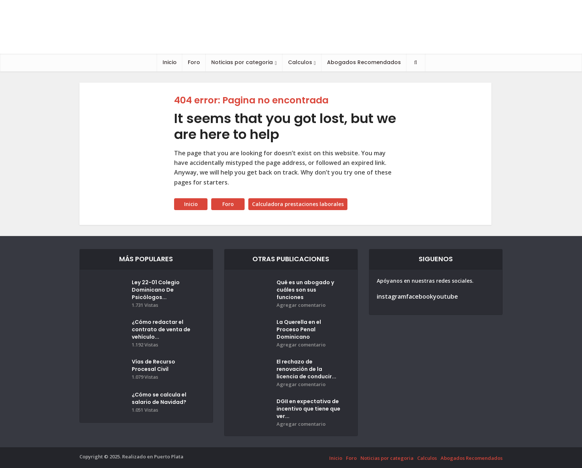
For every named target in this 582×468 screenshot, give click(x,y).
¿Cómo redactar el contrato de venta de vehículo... (161, 329)
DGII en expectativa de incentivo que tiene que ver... (308, 409)
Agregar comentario (301, 305)
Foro (194, 62)
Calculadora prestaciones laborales (298, 204)
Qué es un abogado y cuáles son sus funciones (305, 290)
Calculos (300, 62)
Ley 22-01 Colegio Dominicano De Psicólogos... (156, 290)
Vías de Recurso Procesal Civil (153, 365)
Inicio (170, 62)
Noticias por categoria (242, 62)
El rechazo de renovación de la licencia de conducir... (306, 369)
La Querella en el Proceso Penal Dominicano (299, 329)
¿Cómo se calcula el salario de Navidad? (159, 398)
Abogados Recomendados (364, 62)
